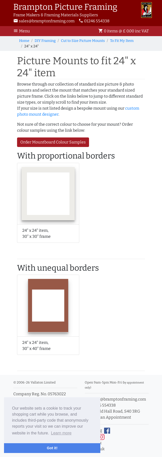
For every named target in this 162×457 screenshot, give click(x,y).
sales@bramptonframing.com (43, 21)
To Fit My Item (122, 41)
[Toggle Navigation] (23, 31)
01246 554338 (94, 21)
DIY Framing (45, 41)
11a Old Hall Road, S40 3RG (112, 411)
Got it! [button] (52, 448)
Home (24, 41)
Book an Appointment (108, 417)
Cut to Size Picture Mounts (83, 41)
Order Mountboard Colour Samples (53, 142)
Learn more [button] (61, 433)
